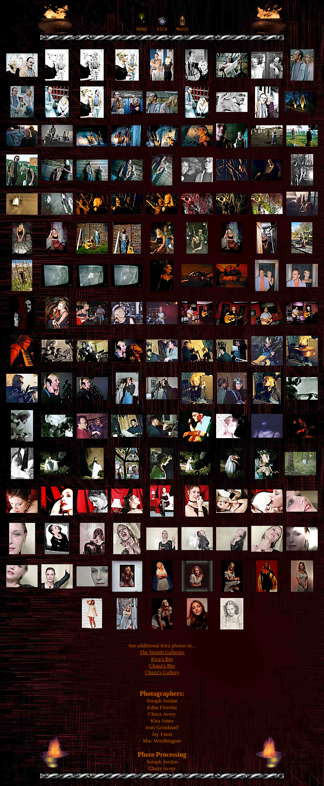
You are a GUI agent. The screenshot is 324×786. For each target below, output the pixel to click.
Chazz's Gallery (162, 672)
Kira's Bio (162, 659)
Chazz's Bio (162, 665)
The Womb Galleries (162, 652)
